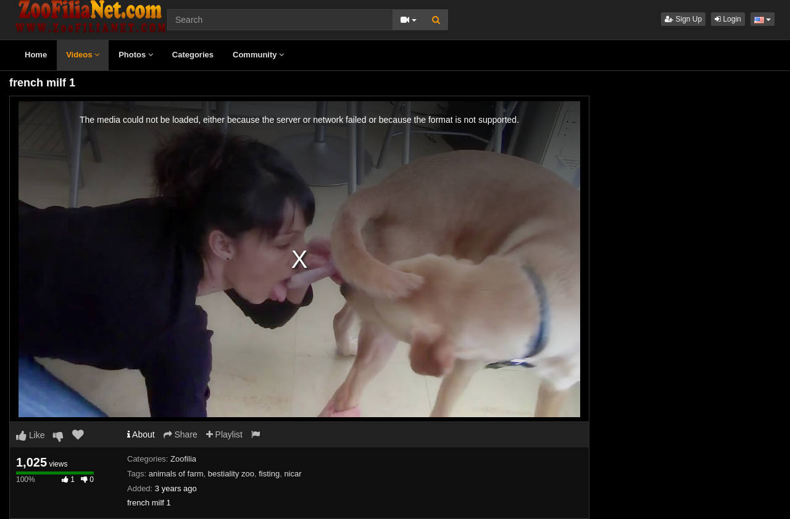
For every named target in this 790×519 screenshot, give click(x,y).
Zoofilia (183, 458)
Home (36, 54)
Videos (82, 54)
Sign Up (683, 19)
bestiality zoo (231, 473)
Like (30, 435)
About (141, 434)
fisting (269, 473)
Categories (193, 54)
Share (181, 434)
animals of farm (176, 473)
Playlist (224, 434)
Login (728, 19)
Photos (135, 54)
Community (258, 54)
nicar (292, 473)
